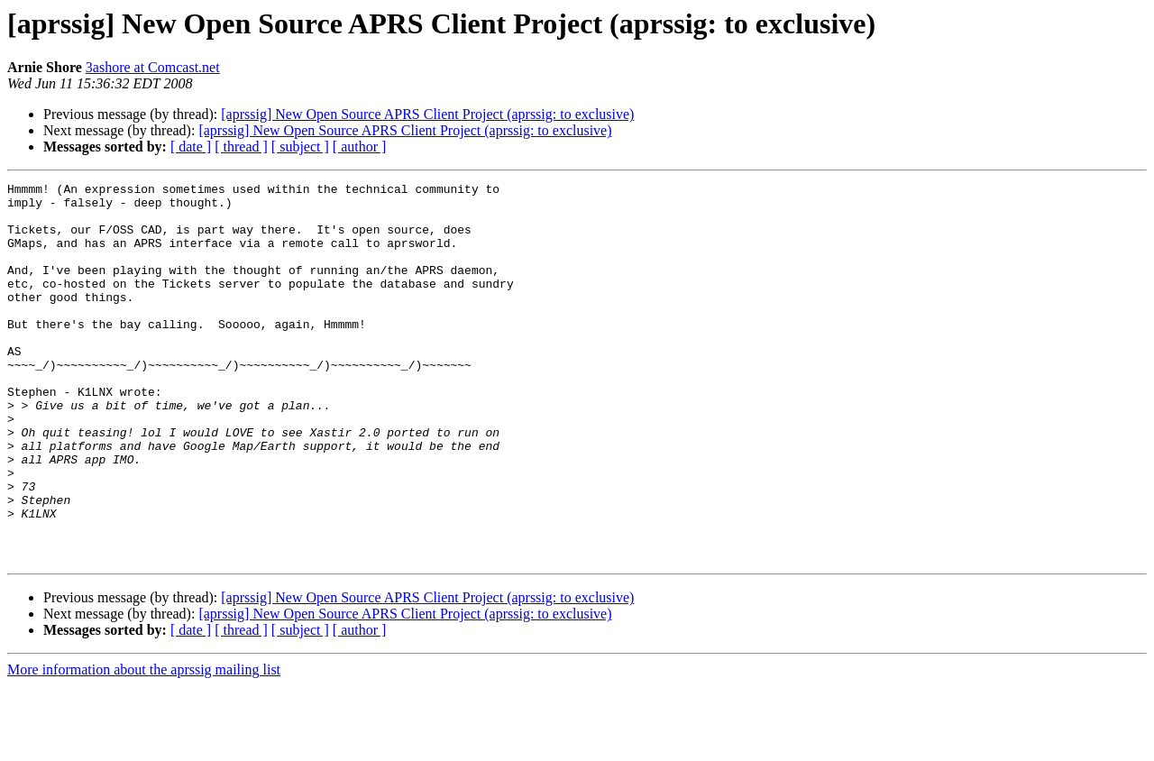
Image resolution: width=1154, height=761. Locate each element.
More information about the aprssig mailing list (143, 745)
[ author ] (360, 146)
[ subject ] (300, 146)
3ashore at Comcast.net (153, 67)
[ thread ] (241, 146)
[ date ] (190, 146)
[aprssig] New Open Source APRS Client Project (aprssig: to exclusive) (427, 114)
